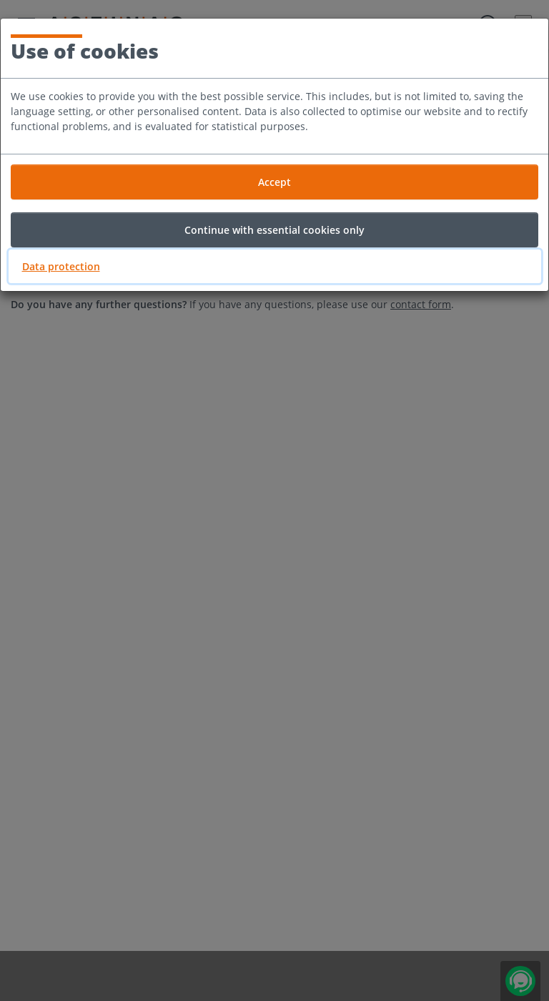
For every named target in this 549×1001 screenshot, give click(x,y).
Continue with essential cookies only (274, 230)
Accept (274, 182)
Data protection (61, 266)
